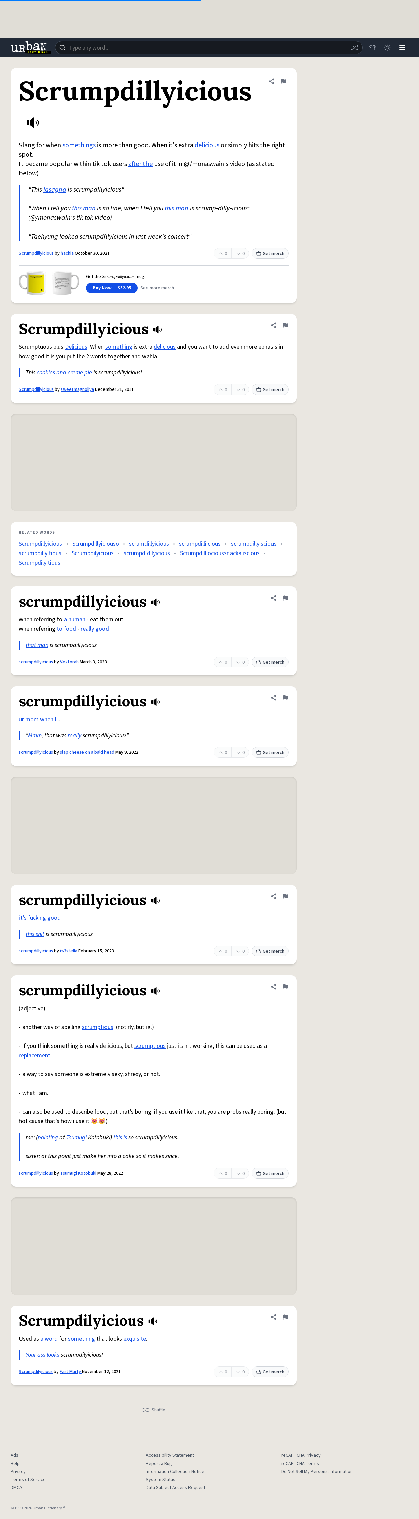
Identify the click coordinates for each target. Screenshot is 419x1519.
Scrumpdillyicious (36, 253)
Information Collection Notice (175, 1471)
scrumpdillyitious (40, 553)
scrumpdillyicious (36, 662)
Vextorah (69, 662)
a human (74, 619)
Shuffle (153, 1410)
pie (88, 372)
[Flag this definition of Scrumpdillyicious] (283, 81)
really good (95, 629)
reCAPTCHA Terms (300, 1463)
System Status (160, 1479)
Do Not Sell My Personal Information (317, 1471)
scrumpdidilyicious (147, 553)
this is (120, 1137)
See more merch (157, 288)
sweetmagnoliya (77, 389)
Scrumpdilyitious (39, 563)
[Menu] (402, 48)
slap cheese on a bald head (87, 752)
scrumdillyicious (149, 544)
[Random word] (354, 48)
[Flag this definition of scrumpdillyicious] (285, 597)
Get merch (270, 253)
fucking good (44, 918)
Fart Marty (71, 1371)
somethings (79, 145)
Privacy (18, 1471)
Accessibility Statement (170, 1455)
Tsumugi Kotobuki (78, 1173)
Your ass (35, 1355)
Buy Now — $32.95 (112, 288)
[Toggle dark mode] (387, 48)
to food (66, 629)
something (118, 347)
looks (53, 1355)
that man (37, 645)
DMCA (16, 1487)
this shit (35, 934)
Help (15, 1463)
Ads (14, 1455)
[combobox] (209, 47)
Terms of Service (28, 1479)
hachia (67, 253)
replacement (34, 1055)
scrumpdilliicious (200, 544)
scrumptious (97, 1027)
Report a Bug (159, 1463)
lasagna (54, 189)
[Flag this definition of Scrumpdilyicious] (285, 1317)
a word (49, 1339)
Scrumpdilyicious (93, 553)
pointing (48, 1137)
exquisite (134, 1339)
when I (48, 719)
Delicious (76, 347)
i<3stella (68, 951)
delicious (207, 145)
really (74, 735)
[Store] (373, 48)
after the (140, 164)
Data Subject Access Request (175, 1487)
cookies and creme (60, 372)
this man (84, 208)
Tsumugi (76, 1137)
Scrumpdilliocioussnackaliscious (220, 553)
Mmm (35, 735)
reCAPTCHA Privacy (301, 1455)
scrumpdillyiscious (254, 544)
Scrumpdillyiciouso (95, 544)
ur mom (29, 719)
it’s (23, 918)
